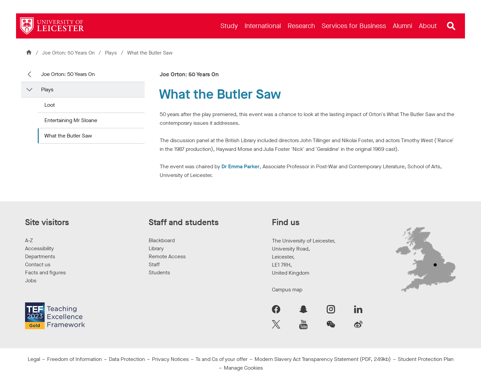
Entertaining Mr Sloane (70, 120)
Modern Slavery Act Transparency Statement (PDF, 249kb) (323, 359)
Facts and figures (45, 272)
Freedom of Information (74, 359)
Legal (34, 359)
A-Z (29, 240)
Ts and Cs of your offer (221, 359)
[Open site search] (451, 26)
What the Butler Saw (68, 135)
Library (156, 248)
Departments (40, 256)
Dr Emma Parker (240, 166)
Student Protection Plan (426, 359)
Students (159, 272)
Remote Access (167, 256)
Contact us (37, 264)
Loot (49, 104)
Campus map (287, 289)
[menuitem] (229, 25)
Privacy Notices (170, 359)
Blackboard (162, 240)
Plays (111, 53)
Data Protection (127, 359)
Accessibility (39, 248)
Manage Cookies (243, 367)
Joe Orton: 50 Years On (68, 53)
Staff (154, 264)
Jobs (30, 280)
